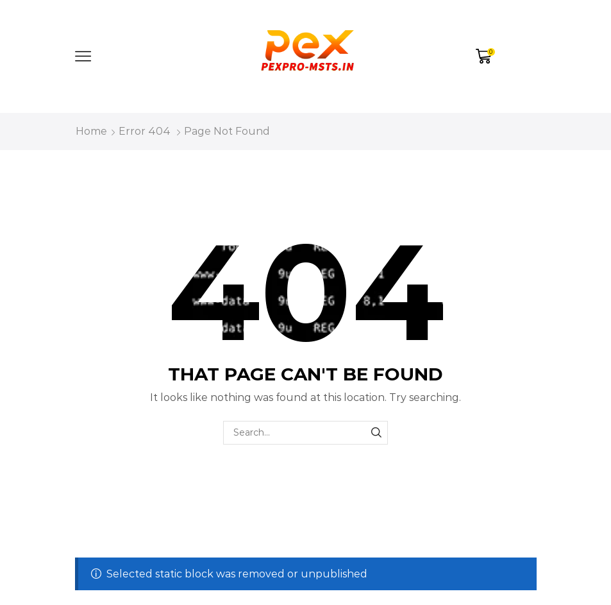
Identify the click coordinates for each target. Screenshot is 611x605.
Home (91, 131)
